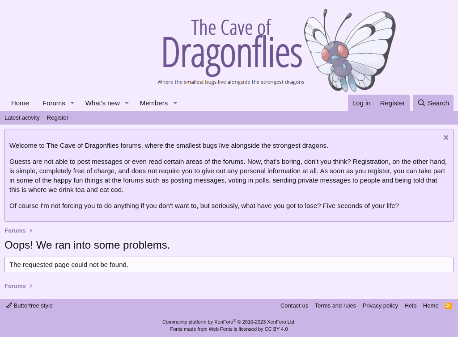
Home (20, 103)
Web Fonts (221, 329)
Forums (53, 103)
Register (57, 117)
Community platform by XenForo (229, 322)
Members (154, 103)
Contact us (294, 305)
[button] (72, 103)
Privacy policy (380, 305)
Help (411, 305)
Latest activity (22, 117)
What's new (102, 103)
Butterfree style (29, 305)
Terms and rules (335, 305)
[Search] (433, 103)
